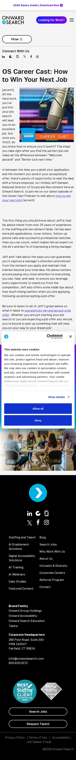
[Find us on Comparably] (10, 56)
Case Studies (17, 581)
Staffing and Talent (22, 537)
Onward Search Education (27, 621)
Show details (56, 397)
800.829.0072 (18, 663)
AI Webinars (17, 574)
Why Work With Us (52, 551)
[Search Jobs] (38, 712)
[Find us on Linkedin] (3, 56)
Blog (42, 537)
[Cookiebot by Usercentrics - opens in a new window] (47, 336)
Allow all (38, 408)
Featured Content (21, 588)
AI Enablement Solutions (19, 547)
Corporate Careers (52, 573)
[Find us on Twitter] (24, 56)
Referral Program (51, 580)
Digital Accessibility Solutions (22, 558)
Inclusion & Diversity (53, 565)
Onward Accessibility (23, 616)
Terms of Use (38, 737)
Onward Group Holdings (25, 610)
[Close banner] (70, 336)
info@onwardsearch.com (26, 658)
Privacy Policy (15, 737)
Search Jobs (48, 544)
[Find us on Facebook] (31, 56)
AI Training (16, 567)
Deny (38, 420)
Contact (45, 587)
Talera (13, 626)
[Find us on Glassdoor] (17, 56)
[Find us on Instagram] (37, 56)
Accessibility (60, 737)
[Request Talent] (38, 724)
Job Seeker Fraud (38, 742)
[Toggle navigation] (71, 20)
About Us (45, 558)
